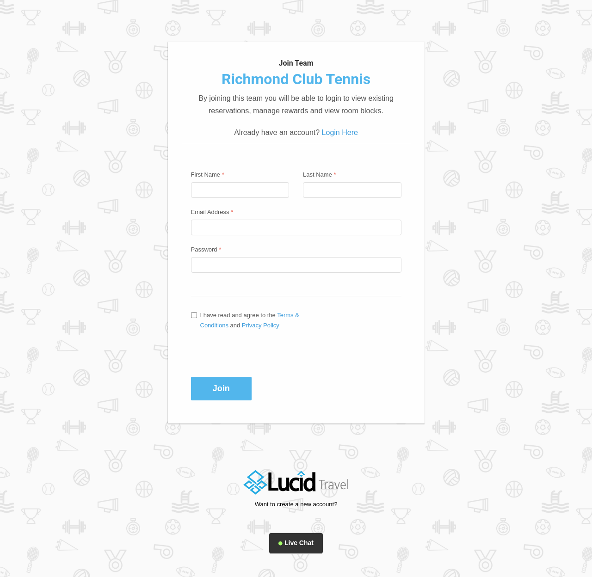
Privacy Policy (260, 325)
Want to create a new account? (296, 504)
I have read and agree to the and (245, 320)
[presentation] (254, 353)
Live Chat (296, 542)
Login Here (340, 132)
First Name (207, 174)
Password (206, 249)
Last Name (319, 174)
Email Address (212, 212)
